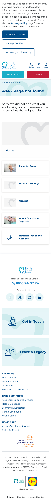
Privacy (10, 497)
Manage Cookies (14, 43)
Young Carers (9, 415)
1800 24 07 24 (25, 283)
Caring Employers (11, 411)
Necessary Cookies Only (18, 52)
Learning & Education (14, 408)
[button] (46, 65)
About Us (8, 373)
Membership (13, 74)
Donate (38, 74)
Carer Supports (12, 396)
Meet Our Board (10, 381)
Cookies (21, 497)
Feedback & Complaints (15, 389)
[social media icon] (10, 297)
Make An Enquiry (11, 430)
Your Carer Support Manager (17, 400)
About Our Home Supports (16, 426)
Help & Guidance (11, 404)
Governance (8, 385)
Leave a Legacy (25, 352)
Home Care (9, 422)
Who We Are (9, 377)
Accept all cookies (15, 34)
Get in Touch (25, 321)
